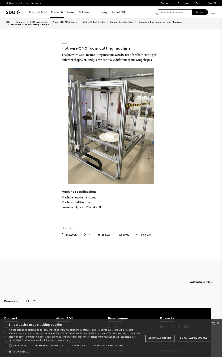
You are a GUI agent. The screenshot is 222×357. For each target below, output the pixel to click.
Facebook (69, 234)
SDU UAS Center (39, 22)
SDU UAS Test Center (94, 22)
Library (103, 12)
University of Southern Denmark (23, 3)
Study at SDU (38, 12)
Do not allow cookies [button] (193, 337)
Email (124, 234)
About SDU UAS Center (65, 22)
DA (209, 3)
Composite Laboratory (121, 22)
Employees (183, 3)
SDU (8, 22)
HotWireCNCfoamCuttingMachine (30, 24)
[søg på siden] (175, 12)
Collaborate (86, 12)
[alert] (111, 338)
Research (57, 12)
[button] (10, 345)
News (70, 12)
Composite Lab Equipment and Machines (160, 22)
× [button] (218, 323)
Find (198, 3)
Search (199, 12)
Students (166, 3)
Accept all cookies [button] (159, 338)
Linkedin (104, 234)
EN (214, 3)
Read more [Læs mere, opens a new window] (63, 340)
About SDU (119, 12)
